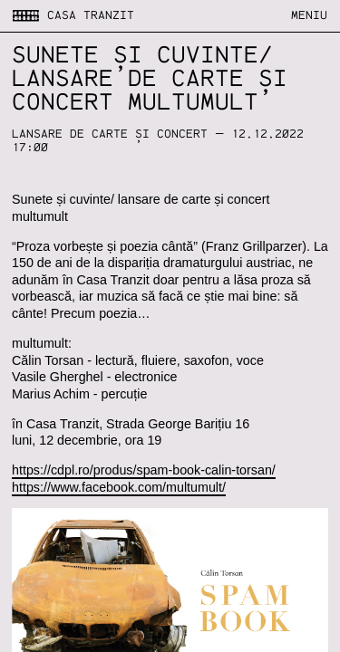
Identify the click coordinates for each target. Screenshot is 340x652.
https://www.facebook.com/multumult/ (119, 487)
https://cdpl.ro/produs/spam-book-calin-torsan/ (144, 470)
